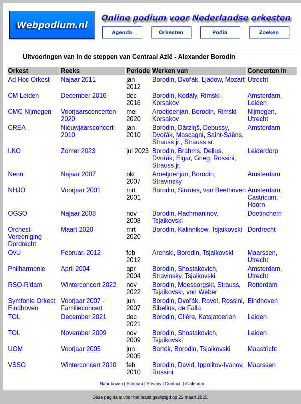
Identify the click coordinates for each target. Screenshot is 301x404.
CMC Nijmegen (29, 111)
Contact (173, 383)
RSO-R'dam (25, 284)
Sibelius (163, 308)
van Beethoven (224, 190)
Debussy (215, 127)
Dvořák (188, 79)
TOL (14, 316)
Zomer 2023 (78, 150)
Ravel (209, 300)
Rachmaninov (197, 213)
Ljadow (211, 79)
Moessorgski (196, 284)
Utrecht (257, 79)
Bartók (161, 348)
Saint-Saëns (224, 134)
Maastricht (262, 348)
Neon (15, 174)
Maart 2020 (77, 229)
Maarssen (261, 252)
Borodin (163, 79)
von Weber (201, 292)
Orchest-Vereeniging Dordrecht (25, 236)
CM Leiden (23, 95)
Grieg (202, 158)
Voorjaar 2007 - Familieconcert (82, 304)
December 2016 (83, 95)
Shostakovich (197, 268)
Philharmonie (26, 268)
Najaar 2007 (78, 174)
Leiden (257, 102)
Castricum (261, 197)
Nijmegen (261, 111)
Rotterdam (262, 284)
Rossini (223, 158)
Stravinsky (167, 181)
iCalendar (194, 383)
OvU (14, 252)
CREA (17, 127)
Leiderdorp (262, 150)
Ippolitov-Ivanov (220, 365)
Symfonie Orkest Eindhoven (31, 304)
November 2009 (83, 332)
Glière (186, 316)
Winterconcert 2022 (88, 284)
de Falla (189, 308)
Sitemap (135, 383)
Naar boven (111, 383)
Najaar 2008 (78, 213)
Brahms (189, 150)
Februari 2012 (81, 252)
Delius (212, 150)
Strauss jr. (166, 142)
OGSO (17, 213)
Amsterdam (263, 95)
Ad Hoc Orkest (29, 79)
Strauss (188, 190)
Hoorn (256, 204)
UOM (15, 348)
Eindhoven (262, 300)
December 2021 (83, 316)
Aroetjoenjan (170, 111)
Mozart (235, 79)
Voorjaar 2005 (81, 348)
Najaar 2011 (78, 79)
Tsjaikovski (167, 220)
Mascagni (189, 134)
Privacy (154, 383)
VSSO (17, 365)
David (186, 365)
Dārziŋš (188, 127)
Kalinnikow (193, 229)
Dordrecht (261, 229)
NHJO (17, 190)
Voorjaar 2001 (81, 190)
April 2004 (75, 268)
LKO (14, 150)
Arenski (162, 252)
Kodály (187, 95)
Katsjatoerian (216, 316)
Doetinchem (264, 213)
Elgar (183, 158)
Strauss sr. (199, 142)
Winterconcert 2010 (88, 365)
